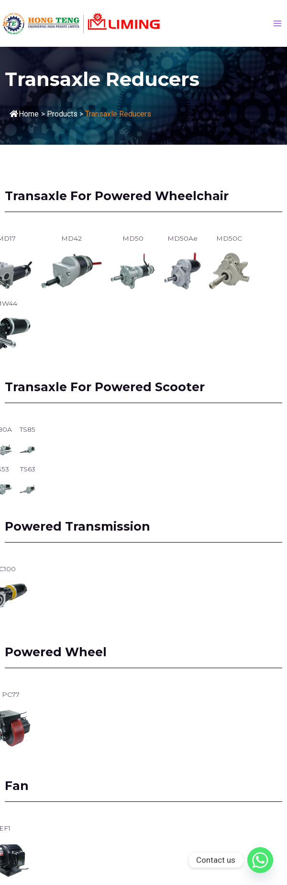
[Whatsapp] (260, 860)
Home (24, 113)
